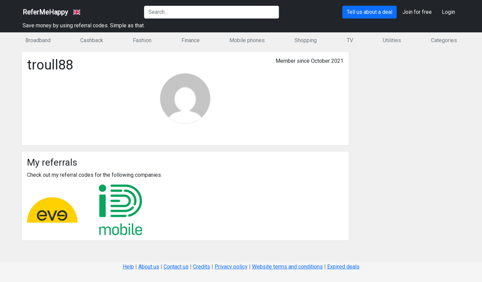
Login (448, 12)
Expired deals (343, 266)
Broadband (38, 40)
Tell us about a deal (369, 12)
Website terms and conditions (287, 266)
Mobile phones (247, 40)
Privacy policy (231, 266)
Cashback (91, 40)
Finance (190, 40)
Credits (201, 266)
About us (148, 266)
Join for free (417, 12)
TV (350, 40)
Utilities (392, 40)
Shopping (305, 40)
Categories (444, 40)
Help (128, 266)
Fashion (142, 40)
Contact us (176, 266)
